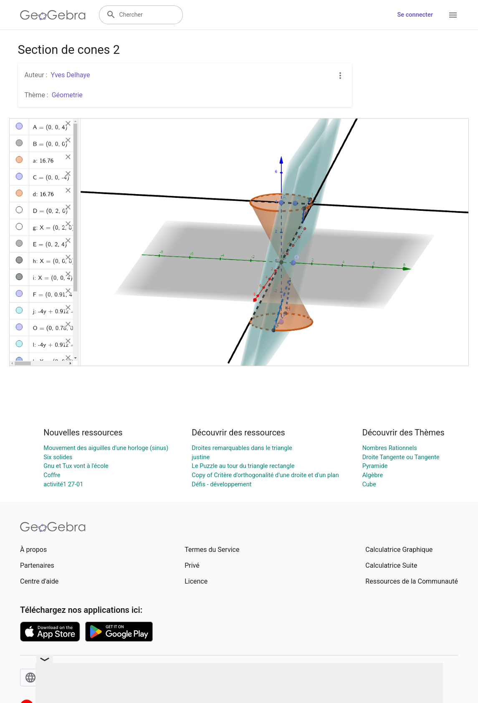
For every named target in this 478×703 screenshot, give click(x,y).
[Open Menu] (453, 15)
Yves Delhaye (70, 75)
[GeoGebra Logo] (53, 15)
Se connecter (415, 14)
